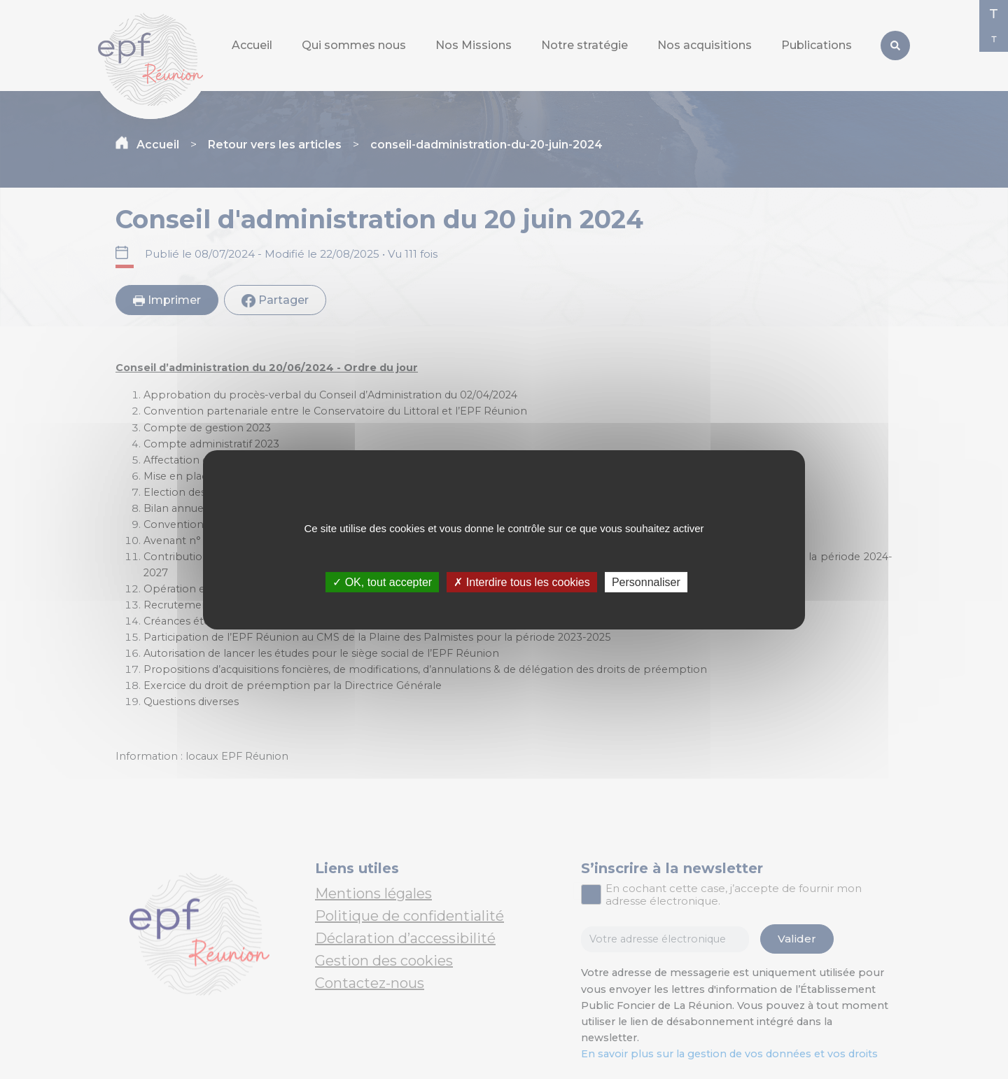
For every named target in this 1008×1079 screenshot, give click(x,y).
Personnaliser (646, 581)
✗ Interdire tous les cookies (521, 581)
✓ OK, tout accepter (382, 581)
